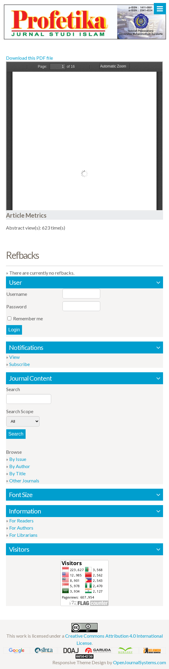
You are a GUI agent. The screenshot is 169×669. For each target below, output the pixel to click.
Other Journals (24, 480)
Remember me (28, 318)
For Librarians (23, 535)
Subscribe (19, 364)
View (14, 357)
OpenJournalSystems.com (139, 662)
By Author (19, 466)
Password (16, 306)
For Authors (21, 527)
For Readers (21, 520)
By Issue (17, 459)
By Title (17, 473)
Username (16, 294)
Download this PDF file (29, 58)
